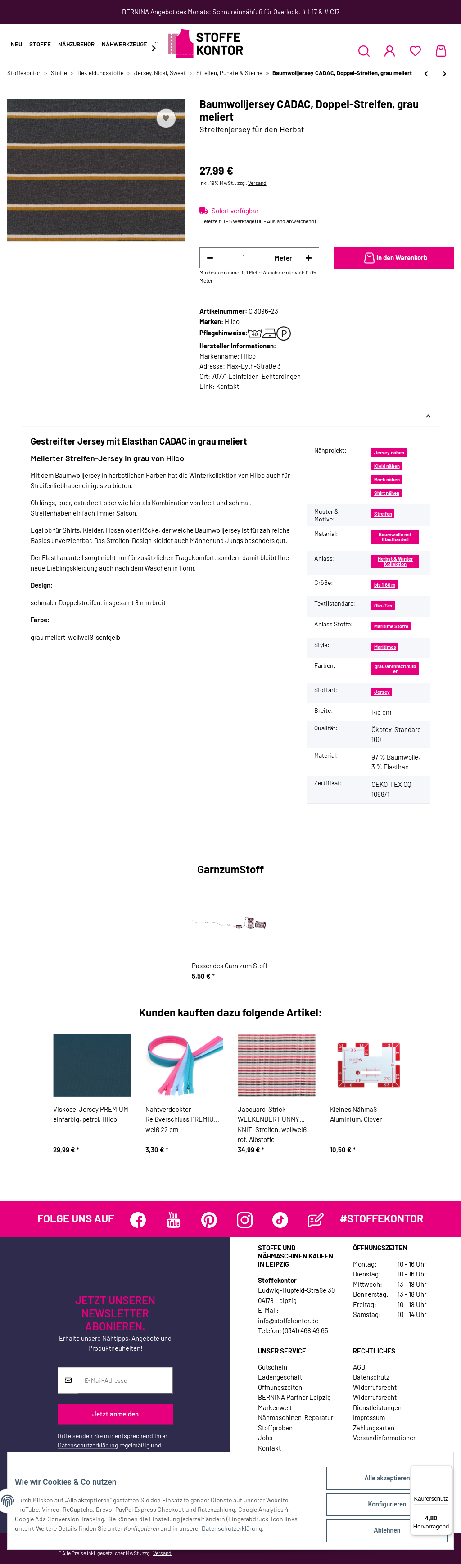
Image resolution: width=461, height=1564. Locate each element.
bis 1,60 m (384, 585)
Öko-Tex (383, 605)
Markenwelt (275, 1407)
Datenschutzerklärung (88, 1445)
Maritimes (385, 647)
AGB (359, 1367)
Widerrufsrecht (375, 1387)
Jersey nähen (389, 452)
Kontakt (227, 386)
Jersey (382, 692)
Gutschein (272, 1367)
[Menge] (244, 257)
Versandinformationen (385, 1438)
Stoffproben (275, 1428)
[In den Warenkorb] (394, 258)
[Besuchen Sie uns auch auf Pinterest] (209, 1220)
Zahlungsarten (373, 1428)
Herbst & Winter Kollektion (395, 561)
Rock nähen (387, 479)
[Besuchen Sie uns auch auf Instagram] (244, 1220)
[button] (364, 51)
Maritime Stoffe (391, 626)
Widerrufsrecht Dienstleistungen (377, 1402)
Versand (257, 183)
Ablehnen (379, 1532)
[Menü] (446, 1470)
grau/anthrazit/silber (395, 668)
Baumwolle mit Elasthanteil (395, 536)
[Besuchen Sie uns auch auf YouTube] (173, 1220)
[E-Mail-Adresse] (125, 1380)
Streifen (383, 514)
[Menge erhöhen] (308, 258)
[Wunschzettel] (415, 51)
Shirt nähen (386, 493)
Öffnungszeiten (280, 1387)
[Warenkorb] (441, 51)
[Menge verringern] (210, 258)
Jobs (265, 1438)
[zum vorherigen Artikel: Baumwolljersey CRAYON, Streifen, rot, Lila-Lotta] (426, 73)
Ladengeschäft (280, 1377)
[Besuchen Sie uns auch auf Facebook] (138, 1220)
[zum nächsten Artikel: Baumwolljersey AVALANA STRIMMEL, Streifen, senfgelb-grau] (444, 73)
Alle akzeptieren (379, 1485)
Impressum (369, 1417)
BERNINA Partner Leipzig (294, 1397)
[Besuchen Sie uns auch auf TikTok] (280, 1220)
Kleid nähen (387, 466)
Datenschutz (371, 1377)
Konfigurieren (380, 1508)
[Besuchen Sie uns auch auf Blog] (315, 1220)
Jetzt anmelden (115, 1414)
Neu (16, 44)
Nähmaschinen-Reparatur (295, 1417)
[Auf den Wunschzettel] (166, 118)
